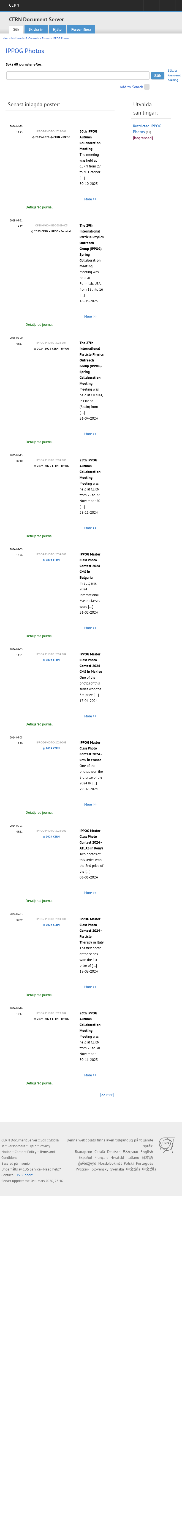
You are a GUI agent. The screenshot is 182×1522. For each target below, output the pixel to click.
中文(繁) (149, 1169)
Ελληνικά (130, 1151)
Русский (82, 1169)
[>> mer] (107, 1094)
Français (101, 1157)
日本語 (147, 1157)
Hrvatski (117, 1157)
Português (144, 1163)
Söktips (173, 71)
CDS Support (22, 1175)
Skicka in (36, 29)
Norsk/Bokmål (110, 1163)
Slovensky (100, 1169)
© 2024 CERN (51, 560)
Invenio (24, 1163)
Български (83, 1151)
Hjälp (57, 29)
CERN (14, 5)
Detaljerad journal (39, 207)
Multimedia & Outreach (25, 38)
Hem (5, 38)
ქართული (87, 1163)
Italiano (132, 1157)
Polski (129, 1163)
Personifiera (81, 29)
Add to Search (131, 86)
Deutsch (114, 1151)
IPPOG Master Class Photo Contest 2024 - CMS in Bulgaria (91, 566)
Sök (16, 29)
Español (85, 1157)
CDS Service (32, 1169)
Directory (167, 7)
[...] (82, 177)
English (146, 1151)
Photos (46, 38)
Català (99, 1151)
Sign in (151, 7)
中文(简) (133, 1169)
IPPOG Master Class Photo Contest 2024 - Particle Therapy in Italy (92, 931)
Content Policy (25, 1151)
